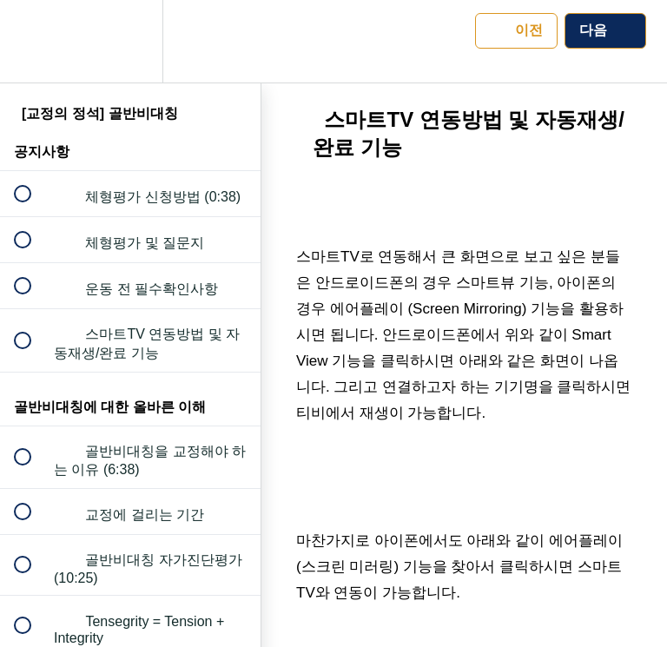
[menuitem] (130, 41)
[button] (32, 41)
